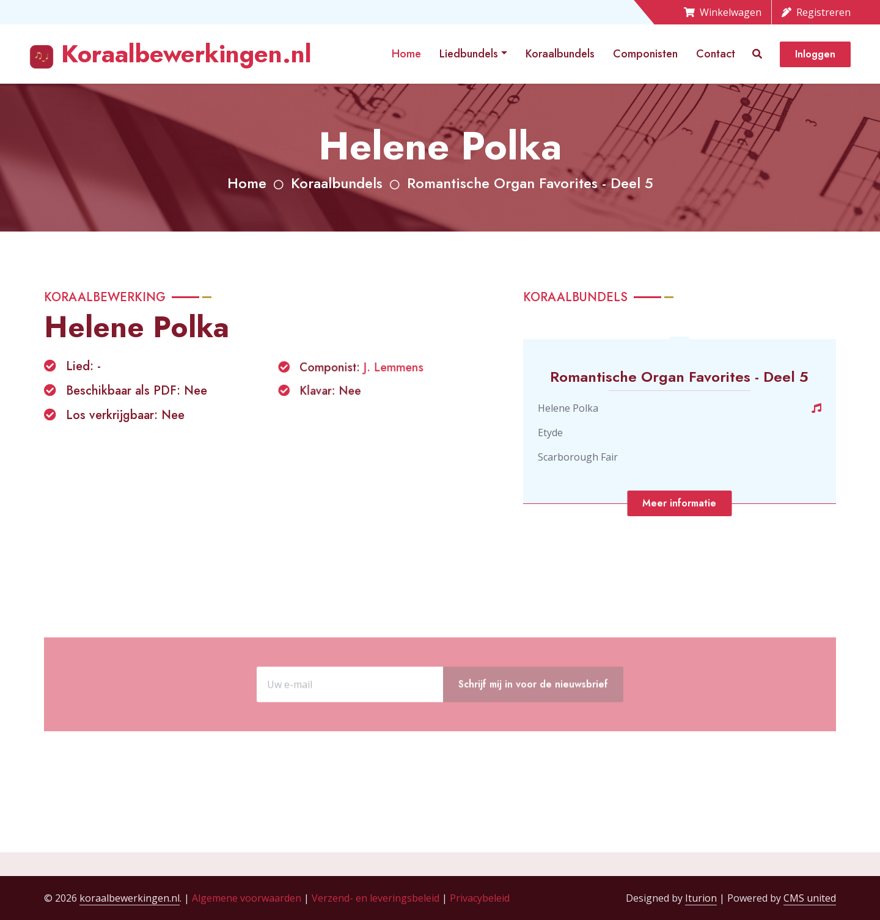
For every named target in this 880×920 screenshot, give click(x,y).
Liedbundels (468, 54)
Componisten (645, 54)
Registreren (816, 12)
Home (406, 54)
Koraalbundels (560, 54)
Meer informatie (679, 503)
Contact (715, 54)
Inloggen (815, 54)
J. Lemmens (393, 369)
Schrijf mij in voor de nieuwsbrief (533, 716)
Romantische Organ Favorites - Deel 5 (530, 183)
